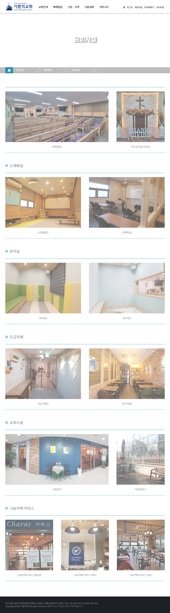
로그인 (130, 7)
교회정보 (48, 70)
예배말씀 (57, 7)
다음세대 (89, 7)
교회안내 (43, 7)
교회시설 (75, 70)
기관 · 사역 (73, 7)
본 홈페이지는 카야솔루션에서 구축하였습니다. (64, 606)
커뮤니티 (104, 7)
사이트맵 (160, 7)
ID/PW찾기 (149, 7)
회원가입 (139, 7)
